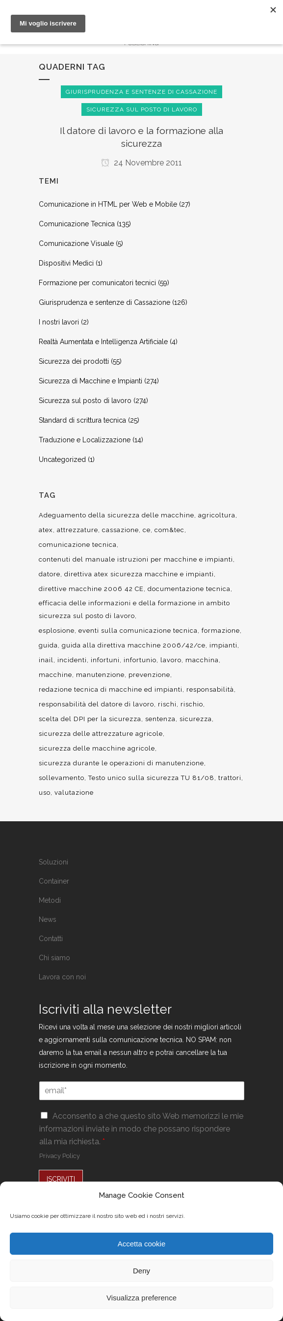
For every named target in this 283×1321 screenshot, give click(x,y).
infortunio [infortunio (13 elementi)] (140, 660)
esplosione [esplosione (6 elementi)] (57, 630)
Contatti (51, 939)
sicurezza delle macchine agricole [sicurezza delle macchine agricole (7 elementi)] (97, 748)
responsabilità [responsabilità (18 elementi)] (210, 689)
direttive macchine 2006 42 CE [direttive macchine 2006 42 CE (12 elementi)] (91, 589)
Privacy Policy (59, 1155)
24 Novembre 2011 (141, 162)
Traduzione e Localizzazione (84, 440)
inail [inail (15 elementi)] (46, 660)
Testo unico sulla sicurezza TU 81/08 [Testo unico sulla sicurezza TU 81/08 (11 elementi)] (151, 778)
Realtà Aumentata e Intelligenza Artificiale (103, 342)
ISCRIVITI (61, 1179)
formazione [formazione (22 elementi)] (221, 630)
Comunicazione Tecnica (77, 224)
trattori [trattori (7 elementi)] (229, 778)
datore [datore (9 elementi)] (49, 574)
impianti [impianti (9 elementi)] (223, 645)
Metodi (50, 900)
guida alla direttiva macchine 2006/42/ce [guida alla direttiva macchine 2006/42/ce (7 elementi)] (134, 645)
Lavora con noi (62, 977)
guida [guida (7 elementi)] (48, 645)
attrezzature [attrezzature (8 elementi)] (77, 530)
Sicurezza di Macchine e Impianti (90, 381)
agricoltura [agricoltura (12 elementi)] (216, 515)
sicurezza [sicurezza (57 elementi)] (196, 719)
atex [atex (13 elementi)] (46, 530)
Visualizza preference (141, 1298)
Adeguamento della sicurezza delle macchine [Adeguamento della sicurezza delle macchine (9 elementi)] (116, 515)
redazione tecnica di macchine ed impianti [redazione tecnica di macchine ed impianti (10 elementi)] (110, 689)
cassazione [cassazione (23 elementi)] (120, 530)
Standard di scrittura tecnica (82, 420)
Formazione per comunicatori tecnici (97, 283)
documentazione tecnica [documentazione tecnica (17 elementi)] (189, 589)
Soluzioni (53, 862)
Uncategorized (62, 459)
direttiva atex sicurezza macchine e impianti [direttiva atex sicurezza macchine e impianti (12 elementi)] (139, 574)
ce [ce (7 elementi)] (147, 530)
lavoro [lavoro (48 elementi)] (170, 660)
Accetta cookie (142, 1244)
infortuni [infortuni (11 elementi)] (105, 660)
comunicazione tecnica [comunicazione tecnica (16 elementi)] (78, 544)
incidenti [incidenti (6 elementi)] (72, 660)
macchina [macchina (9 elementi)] (202, 660)
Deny (141, 1271)
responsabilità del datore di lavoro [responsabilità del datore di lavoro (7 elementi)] (96, 704)
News (47, 919)
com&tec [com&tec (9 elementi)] (169, 530)
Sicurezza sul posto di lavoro (85, 400)
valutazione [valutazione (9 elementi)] (74, 792)
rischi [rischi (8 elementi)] (167, 704)
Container (54, 881)
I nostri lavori (59, 322)
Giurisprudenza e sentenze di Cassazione (104, 302)
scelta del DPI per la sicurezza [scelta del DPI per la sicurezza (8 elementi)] (90, 719)
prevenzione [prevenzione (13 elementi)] (149, 674)
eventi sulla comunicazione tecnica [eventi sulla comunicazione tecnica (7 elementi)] (138, 630)
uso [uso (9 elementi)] (45, 792)
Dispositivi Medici (66, 263)
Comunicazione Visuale (76, 243)
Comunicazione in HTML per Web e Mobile (108, 204)
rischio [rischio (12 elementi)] (191, 704)
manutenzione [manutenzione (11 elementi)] (100, 674)
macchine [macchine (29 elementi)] (55, 674)
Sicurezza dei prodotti (74, 361)
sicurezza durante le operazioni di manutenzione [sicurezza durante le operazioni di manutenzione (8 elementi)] (121, 763)
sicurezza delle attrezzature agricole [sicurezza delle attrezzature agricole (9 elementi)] (101, 733)
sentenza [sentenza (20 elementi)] (160, 719)
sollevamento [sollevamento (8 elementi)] (61, 778)
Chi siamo (54, 958)
